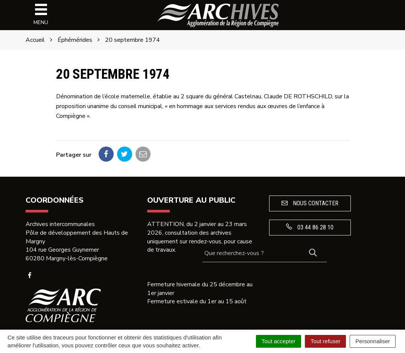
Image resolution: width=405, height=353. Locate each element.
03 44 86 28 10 (309, 227)
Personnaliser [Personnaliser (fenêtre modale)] (372, 341)
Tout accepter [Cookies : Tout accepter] (278, 341)
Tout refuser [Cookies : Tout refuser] (325, 341)
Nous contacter (310, 203)
